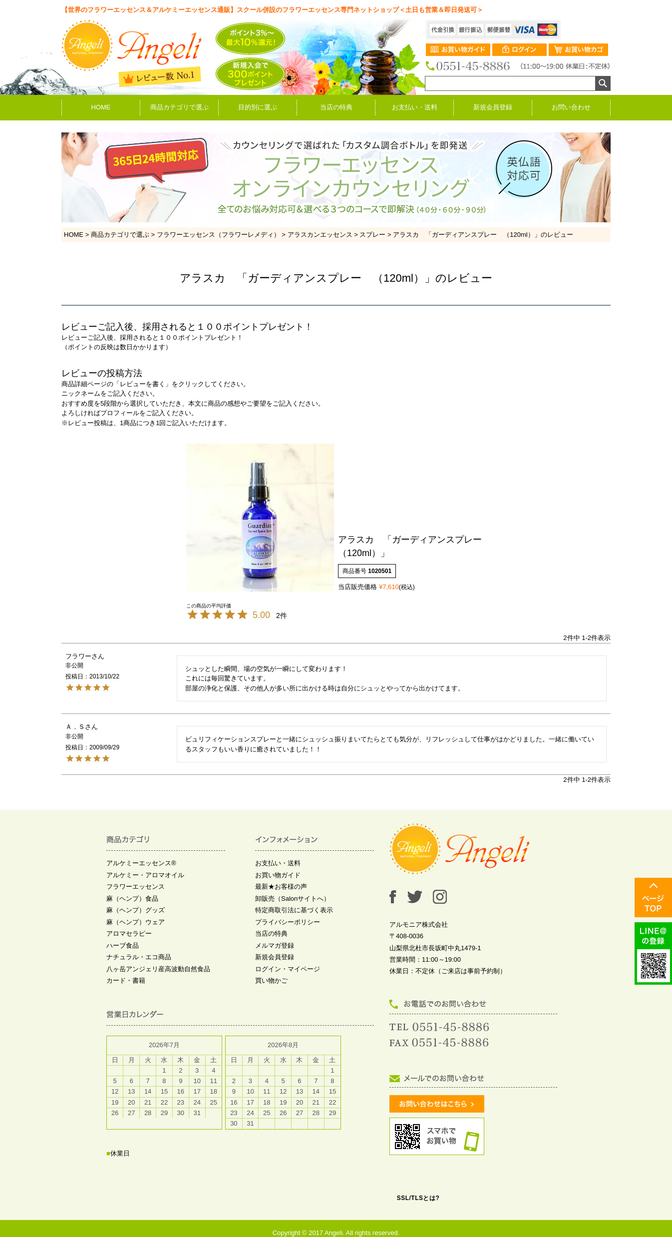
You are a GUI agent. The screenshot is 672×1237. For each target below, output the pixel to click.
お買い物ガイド (278, 875)
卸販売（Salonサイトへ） (292, 898)
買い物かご (271, 980)
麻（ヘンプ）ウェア (135, 922)
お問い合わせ (571, 107)
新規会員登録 (492, 107)
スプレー (372, 234)
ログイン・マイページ (287, 969)
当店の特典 (336, 107)
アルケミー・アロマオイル (145, 875)
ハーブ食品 (122, 945)
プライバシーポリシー (287, 922)
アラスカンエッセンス (320, 234)
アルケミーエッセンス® (141, 863)
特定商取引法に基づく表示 (294, 910)
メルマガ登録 (274, 945)
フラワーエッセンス (135, 886)
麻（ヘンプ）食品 (132, 898)
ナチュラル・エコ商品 (138, 957)
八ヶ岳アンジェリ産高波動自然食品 (158, 969)
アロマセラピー (129, 933)
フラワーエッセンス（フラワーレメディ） (218, 234)
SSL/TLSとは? (418, 1198)
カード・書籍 (125, 980)
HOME (101, 107)
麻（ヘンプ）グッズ (135, 910)
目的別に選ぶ (257, 107)
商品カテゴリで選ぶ (179, 107)
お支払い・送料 (414, 107)
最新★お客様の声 (281, 886)
